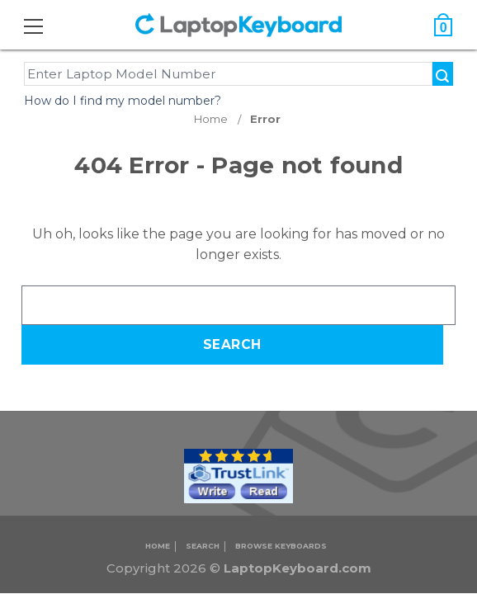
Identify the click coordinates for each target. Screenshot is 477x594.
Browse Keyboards (281, 545)
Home (157, 545)
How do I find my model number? (122, 100)
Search (203, 545)
